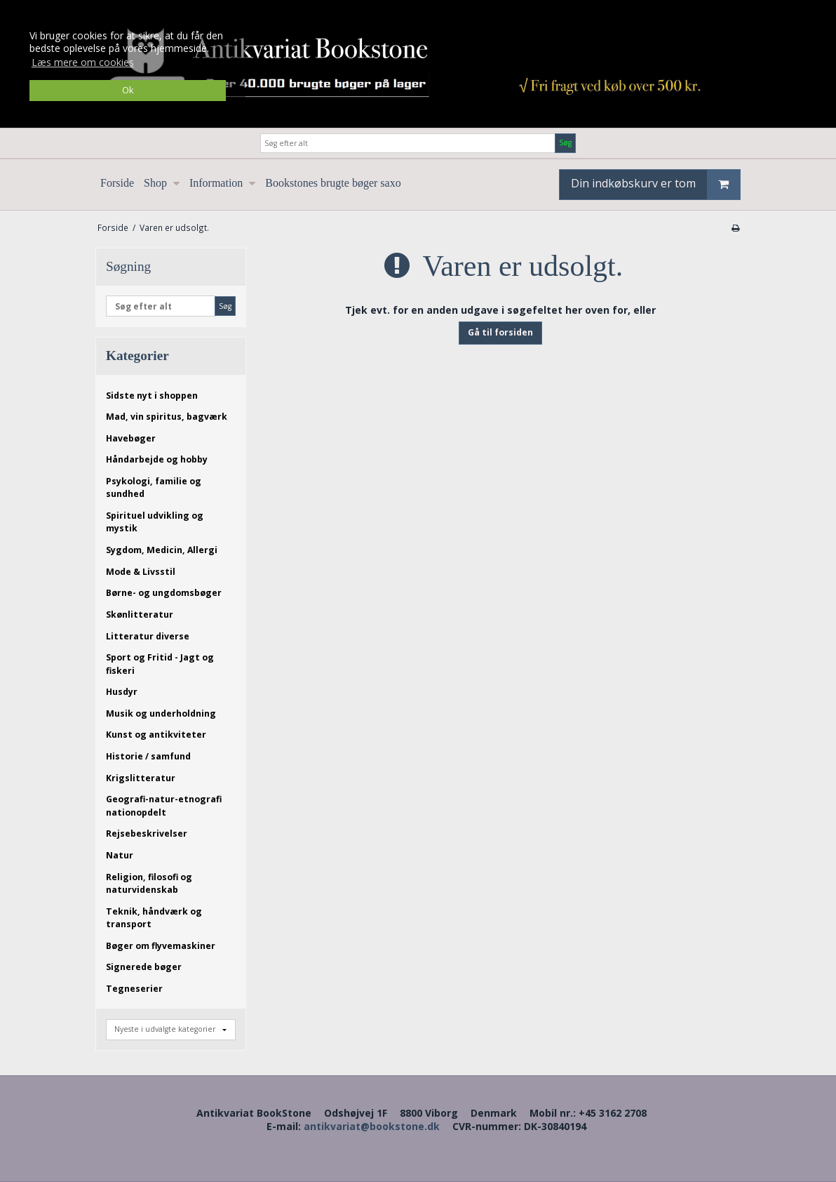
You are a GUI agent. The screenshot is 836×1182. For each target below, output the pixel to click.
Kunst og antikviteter (156, 735)
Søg (565, 142)
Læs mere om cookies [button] (83, 62)
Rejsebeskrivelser (146, 833)
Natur (119, 855)
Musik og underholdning (161, 713)
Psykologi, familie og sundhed (153, 487)
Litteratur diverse (147, 636)
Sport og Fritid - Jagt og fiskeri (160, 663)
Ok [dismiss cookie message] (127, 90)
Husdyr (121, 692)
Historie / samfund (148, 756)
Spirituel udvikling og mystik (154, 522)
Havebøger (131, 438)
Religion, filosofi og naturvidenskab (149, 883)
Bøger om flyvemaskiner (160, 946)
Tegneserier (134, 989)
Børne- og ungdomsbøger (164, 593)
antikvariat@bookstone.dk (372, 1126)
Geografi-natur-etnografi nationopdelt (164, 805)
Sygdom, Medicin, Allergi (161, 550)
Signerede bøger (144, 967)
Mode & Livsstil (140, 572)
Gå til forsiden (500, 332)
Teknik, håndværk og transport (154, 917)
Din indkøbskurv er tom (655, 184)
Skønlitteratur (139, 614)
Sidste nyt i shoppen (152, 395)
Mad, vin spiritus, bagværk (166, 417)
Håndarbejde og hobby (157, 459)
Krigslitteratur (140, 778)
